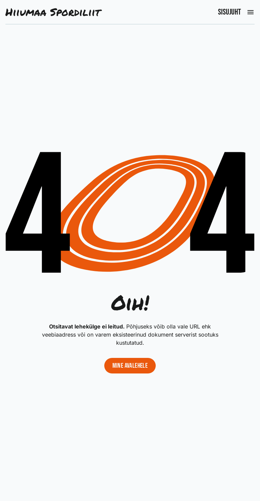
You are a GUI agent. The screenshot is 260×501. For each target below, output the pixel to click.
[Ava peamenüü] (250, 12)
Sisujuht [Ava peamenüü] (229, 12)
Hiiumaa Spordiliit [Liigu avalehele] (52, 12)
